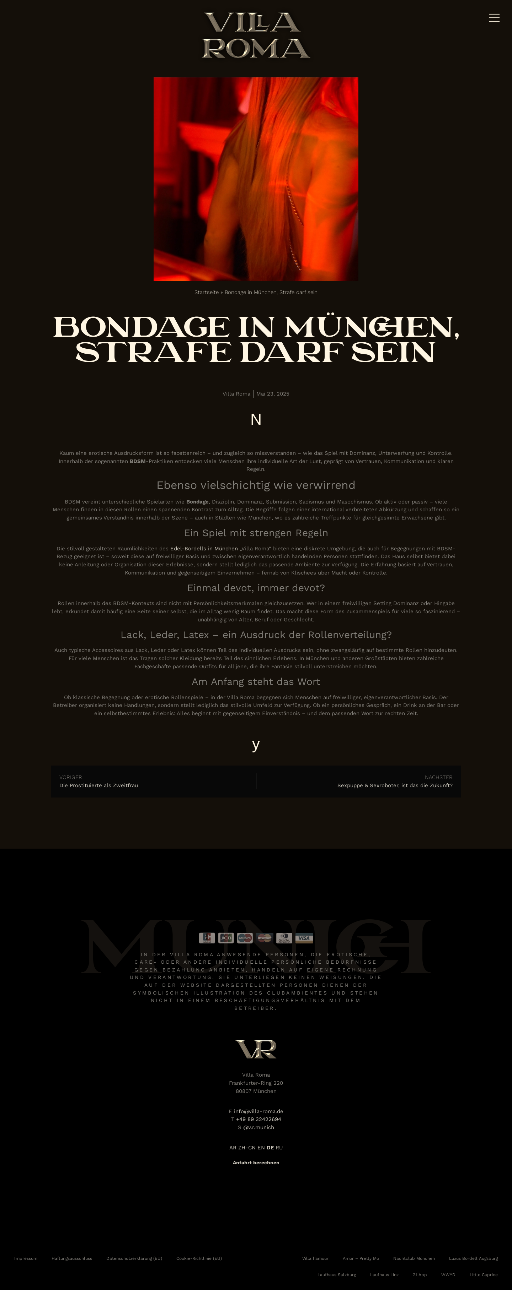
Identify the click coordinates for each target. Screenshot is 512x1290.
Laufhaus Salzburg (337, 1274)
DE (270, 1147)
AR (232, 1147)
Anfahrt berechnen (256, 1162)
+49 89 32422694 (258, 1119)
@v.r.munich (258, 1127)
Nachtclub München (414, 1258)
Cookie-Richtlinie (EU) (199, 1258)
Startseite (206, 292)
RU (279, 1147)
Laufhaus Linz (384, 1274)
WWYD (448, 1274)
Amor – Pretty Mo (361, 1258)
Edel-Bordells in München (204, 548)
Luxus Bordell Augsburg (473, 1258)
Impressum (25, 1258)
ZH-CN (247, 1147)
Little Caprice (484, 1274)
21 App (420, 1274)
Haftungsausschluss (72, 1258)
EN (261, 1147)
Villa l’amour (315, 1258)
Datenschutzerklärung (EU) (134, 1258)
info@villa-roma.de (258, 1111)
